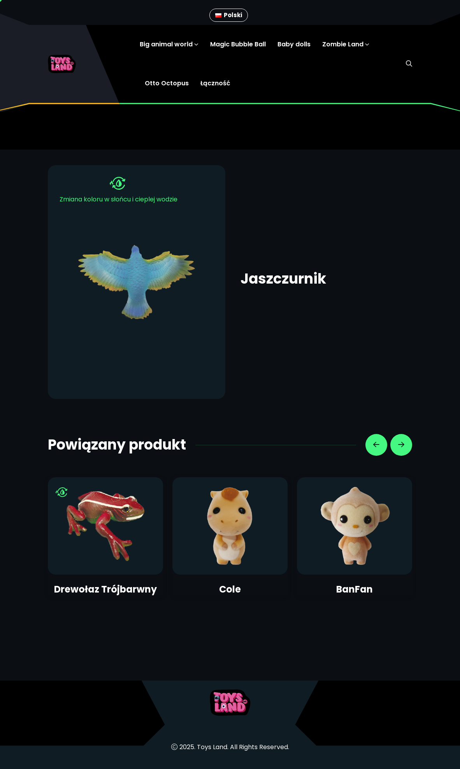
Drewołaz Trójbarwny (105, 589)
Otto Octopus (167, 83)
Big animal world (166, 44)
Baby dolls (294, 44)
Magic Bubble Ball (238, 44)
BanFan (354, 589)
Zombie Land (342, 44)
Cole (230, 589)
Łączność (215, 83)
